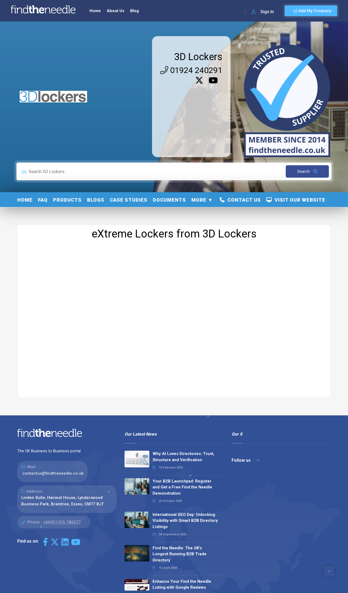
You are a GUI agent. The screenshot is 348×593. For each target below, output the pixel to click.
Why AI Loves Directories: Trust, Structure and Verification (183, 378)
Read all (137, 554)
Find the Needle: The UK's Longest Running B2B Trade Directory (179, 475)
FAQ (43, 121)
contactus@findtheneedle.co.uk (53, 394)
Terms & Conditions (304, 582)
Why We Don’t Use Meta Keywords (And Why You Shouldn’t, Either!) (185, 533)
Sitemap (243, 582)
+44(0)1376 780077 (62, 443)
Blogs (95, 121)
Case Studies (128, 121)
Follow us (245, 381)
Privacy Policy (268, 582)
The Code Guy (47, 590)
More (198, 121)
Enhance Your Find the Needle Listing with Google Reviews (182, 506)
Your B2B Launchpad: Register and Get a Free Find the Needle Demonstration (182, 408)
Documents (169, 121)
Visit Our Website (295, 121)
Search (307, 93)
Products (67, 121)
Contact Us (240, 121)
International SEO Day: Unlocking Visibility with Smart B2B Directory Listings (185, 442)
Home (25, 121)
